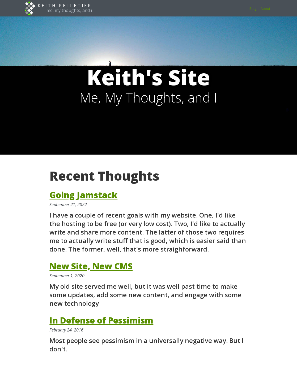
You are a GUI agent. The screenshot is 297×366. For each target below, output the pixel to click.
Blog (252, 8)
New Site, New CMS (91, 266)
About (265, 8)
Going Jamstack (83, 195)
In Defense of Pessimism (101, 320)
